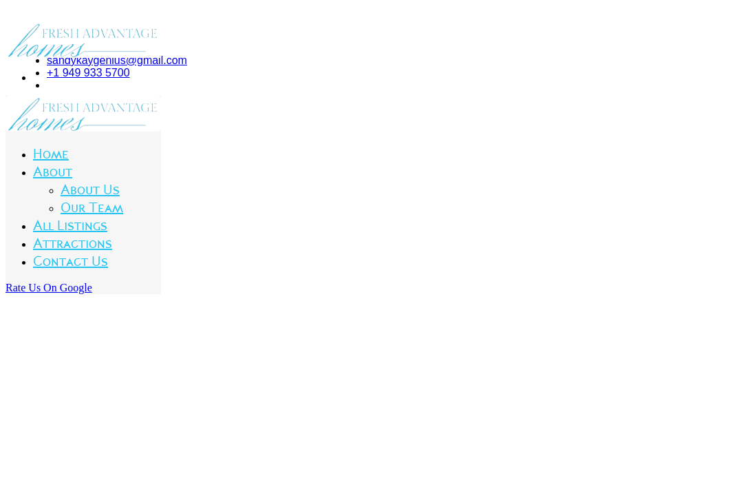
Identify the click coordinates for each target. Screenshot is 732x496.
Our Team (92, 208)
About (52, 172)
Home (51, 154)
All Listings (70, 226)
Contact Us (70, 261)
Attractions (72, 243)
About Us (90, 190)
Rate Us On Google (49, 287)
